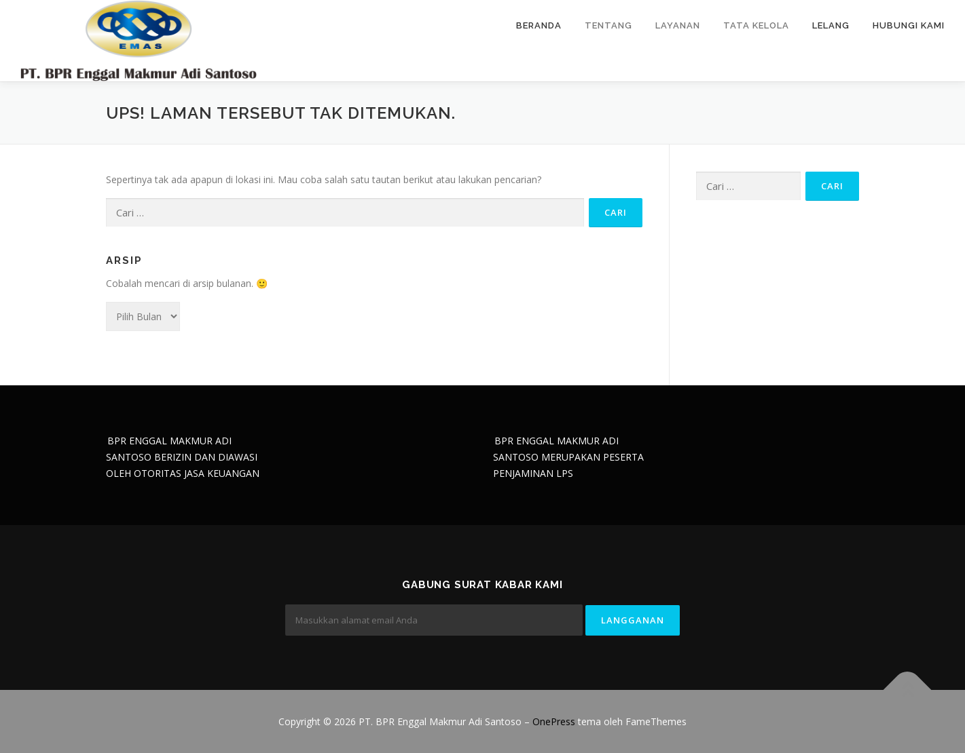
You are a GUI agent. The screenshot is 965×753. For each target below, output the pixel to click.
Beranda (539, 25)
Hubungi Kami (909, 25)
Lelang (831, 25)
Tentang (608, 25)
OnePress (553, 721)
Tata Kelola (756, 25)
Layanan (677, 25)
